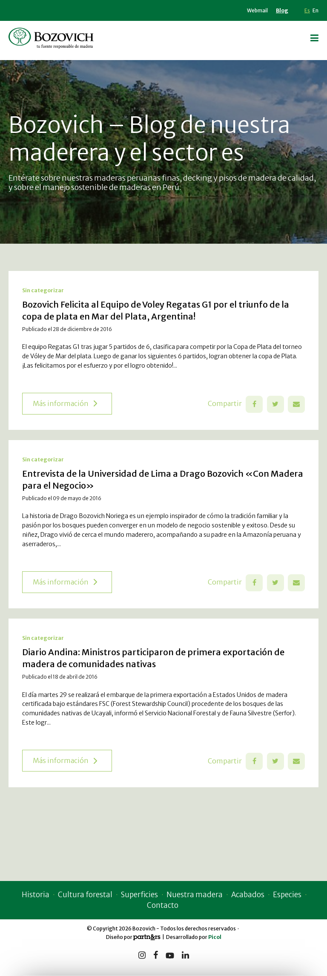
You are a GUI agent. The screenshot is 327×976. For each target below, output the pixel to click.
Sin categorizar (43, 292)
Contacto (162, 907)
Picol (214, 939)
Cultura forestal (81, 896)
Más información (65, 405)
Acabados (249, 896)
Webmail (257, 10)
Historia (32, 896)
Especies (290, 896)
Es (307, 10)
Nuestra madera (195, 896)
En (315, 10)
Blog (282, 10)
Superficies (138, 896)
